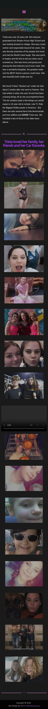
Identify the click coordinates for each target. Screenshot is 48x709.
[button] (24, 12)
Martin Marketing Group (30, 706)
